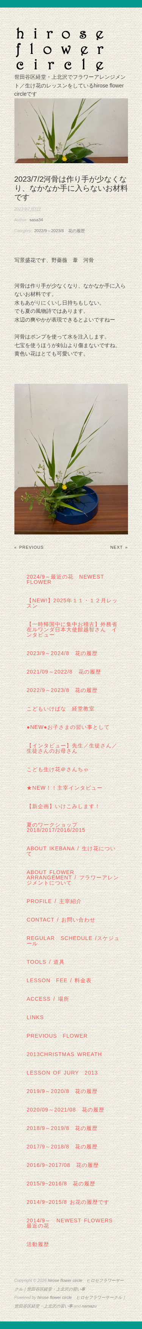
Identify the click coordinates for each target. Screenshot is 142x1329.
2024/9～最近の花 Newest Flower (65, 579)
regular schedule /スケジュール (73, 940)
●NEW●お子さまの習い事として (68, 727)
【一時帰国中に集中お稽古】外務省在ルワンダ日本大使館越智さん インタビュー (72, 629)
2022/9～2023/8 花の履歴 (59, 230)
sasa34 (36, 219)
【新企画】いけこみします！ (63, 806)
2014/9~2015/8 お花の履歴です (68, 1202)
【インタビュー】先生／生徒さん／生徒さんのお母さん (72, 748)
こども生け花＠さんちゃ (58, 769)
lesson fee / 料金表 (59, 980)
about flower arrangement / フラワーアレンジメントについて (73, 877)
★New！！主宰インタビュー (65, 788)
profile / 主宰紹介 (54, 901)
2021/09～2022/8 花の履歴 (64, 672)
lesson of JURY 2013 (62, 1073)
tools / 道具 (46, 962)
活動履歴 (38, 1244)
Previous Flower (57, 1036)
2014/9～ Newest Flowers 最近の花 (73, 1223)
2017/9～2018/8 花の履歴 (62, 1147)
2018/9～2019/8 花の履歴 (62, 1128)
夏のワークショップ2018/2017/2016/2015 (56, 827)
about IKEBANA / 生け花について (71, 851)
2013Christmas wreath (64, 1054)
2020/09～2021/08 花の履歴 (65, 1110)
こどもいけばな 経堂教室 (61, 709)
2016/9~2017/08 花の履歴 (63, 1165)
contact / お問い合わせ (61, 920)
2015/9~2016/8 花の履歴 (61, 1183)
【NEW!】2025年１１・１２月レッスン (72, 603)
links (35, 1017)
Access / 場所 (48, 999)
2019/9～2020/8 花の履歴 (62, 1091)
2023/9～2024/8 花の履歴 (62, 653)
